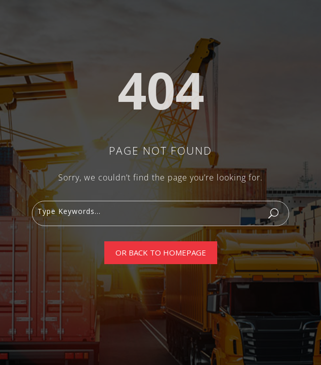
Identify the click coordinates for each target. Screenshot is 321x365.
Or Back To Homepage (160, 252)
